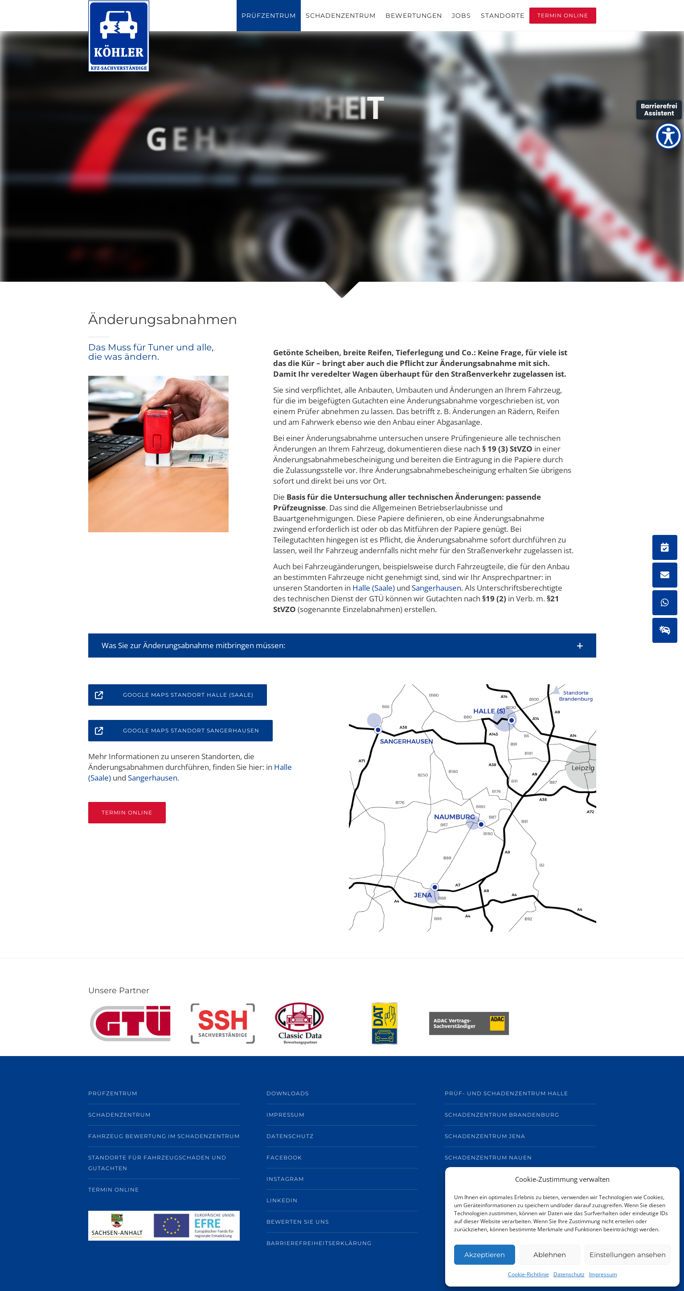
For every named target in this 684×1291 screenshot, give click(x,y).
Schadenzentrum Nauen (488, 1157)
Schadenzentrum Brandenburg (502, 1114)
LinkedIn (282, 1200)
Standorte (502, 16)
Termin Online (562, 15)
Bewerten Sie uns (297, 1221)
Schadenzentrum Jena (485, 1136)
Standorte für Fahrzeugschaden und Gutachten (157, 1163)
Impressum (603, 1274)
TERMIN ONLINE (127, 812)
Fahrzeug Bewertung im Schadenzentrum (164, 1136)
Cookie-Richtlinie (528, 1274)
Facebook (284, 1157)
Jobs (461, 16)
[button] (342, 645)
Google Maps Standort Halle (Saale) (171, 695)
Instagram (285, 1179)
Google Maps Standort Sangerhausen (174, 730)
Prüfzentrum (269, 16)
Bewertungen (413, 16)
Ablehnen (549, 1254)
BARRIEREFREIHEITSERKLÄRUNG (319, 1243)
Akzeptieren (484, 1254)
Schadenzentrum (341, 16)
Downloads (287, 1093)
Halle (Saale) (373, 588)
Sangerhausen (436, 588)
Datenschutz (569, 1274)
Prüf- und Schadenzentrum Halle (506, 1093)
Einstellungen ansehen (628, 1254)
